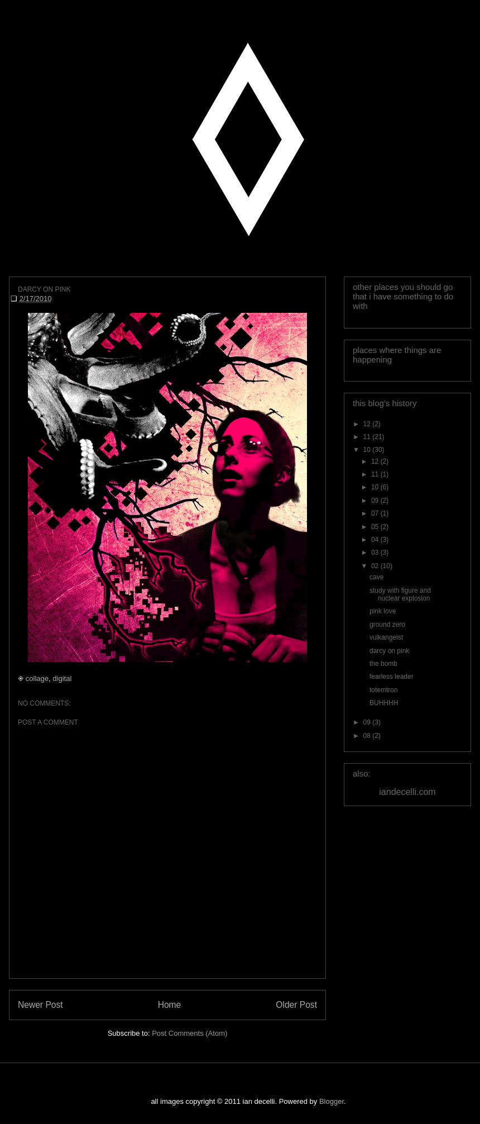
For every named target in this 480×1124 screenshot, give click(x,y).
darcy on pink (389, 651)
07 (376, 513)
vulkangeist (386, 637)
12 (368, 424)
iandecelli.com (407, 792)
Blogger (331, 1101)
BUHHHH (383, 703)
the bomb (383, 664)
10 (368, 450)
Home (169, 1004)
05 (376, 527)
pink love (382, 611)
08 (368, 736)
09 (376, 500)
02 (376, 566)
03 (376, 552)
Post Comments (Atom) (189, 1033)
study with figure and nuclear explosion (400, 594)
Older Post (296, 1004)
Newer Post (40, 1004)
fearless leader (391, 676)
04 (376, 540)
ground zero (387, 624)
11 (368, 437)
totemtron (383, 690)
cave (376, 577)
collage (37, 678)
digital (61, 678)
